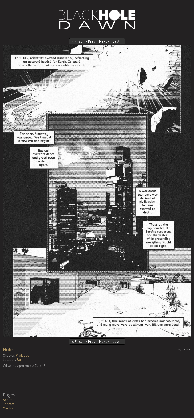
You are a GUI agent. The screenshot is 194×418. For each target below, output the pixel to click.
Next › (104, 41)
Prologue (22, 355)
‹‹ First (77, 41)
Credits (8, 408)
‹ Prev (90, 41)
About (7, 400)
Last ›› (117, 41)
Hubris (10, 349)
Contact (8, 404)
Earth (20, 359)
